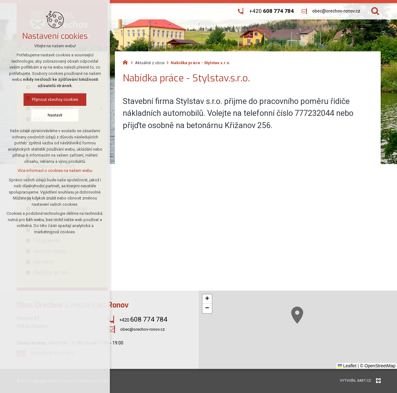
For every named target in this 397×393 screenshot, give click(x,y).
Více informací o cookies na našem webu (55, 170)
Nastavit (55, 115)
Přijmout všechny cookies (55, 99)
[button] (297, 315)
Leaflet (347, 365)
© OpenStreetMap (377, 365)
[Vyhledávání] (375, 11)
